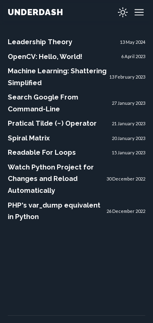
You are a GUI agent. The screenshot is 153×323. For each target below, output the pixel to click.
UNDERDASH (35, 12)
